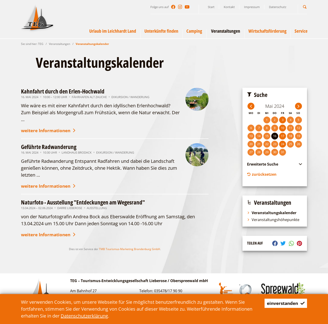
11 (290, 128)
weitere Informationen (50, 131)
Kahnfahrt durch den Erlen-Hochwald (62, 91)
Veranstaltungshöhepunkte (273, 220)
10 (282, 128)
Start (211, 7)
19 (298, 136)
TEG (40, 44)
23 (274, 144)
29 (266, 152)
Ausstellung (97, 209)
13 (251, 136)
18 (290, 136)
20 (251, 144)
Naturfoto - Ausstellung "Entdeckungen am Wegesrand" (83, 203)
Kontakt (229, 7)
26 (298, 144)
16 (274, 136)
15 (266, 136)
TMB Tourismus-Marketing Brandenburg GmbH (129, 250)
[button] (304, 6)
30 (274, 152)
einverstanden (284, 303)
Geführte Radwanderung (48, 147)
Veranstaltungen (59, 44)
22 (266, 144)
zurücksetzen (262, 174)
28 (258, 152)
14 (258, 136)
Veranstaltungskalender (92, 44)
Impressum (252, 7)
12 (298, 128)
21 (258, 144)
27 (251, 152)
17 (282, 136)
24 (282, 144)
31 (282, 152)
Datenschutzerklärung (84, 316)
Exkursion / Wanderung (130, 97)
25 (290, 144)
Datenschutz (277, 7)
